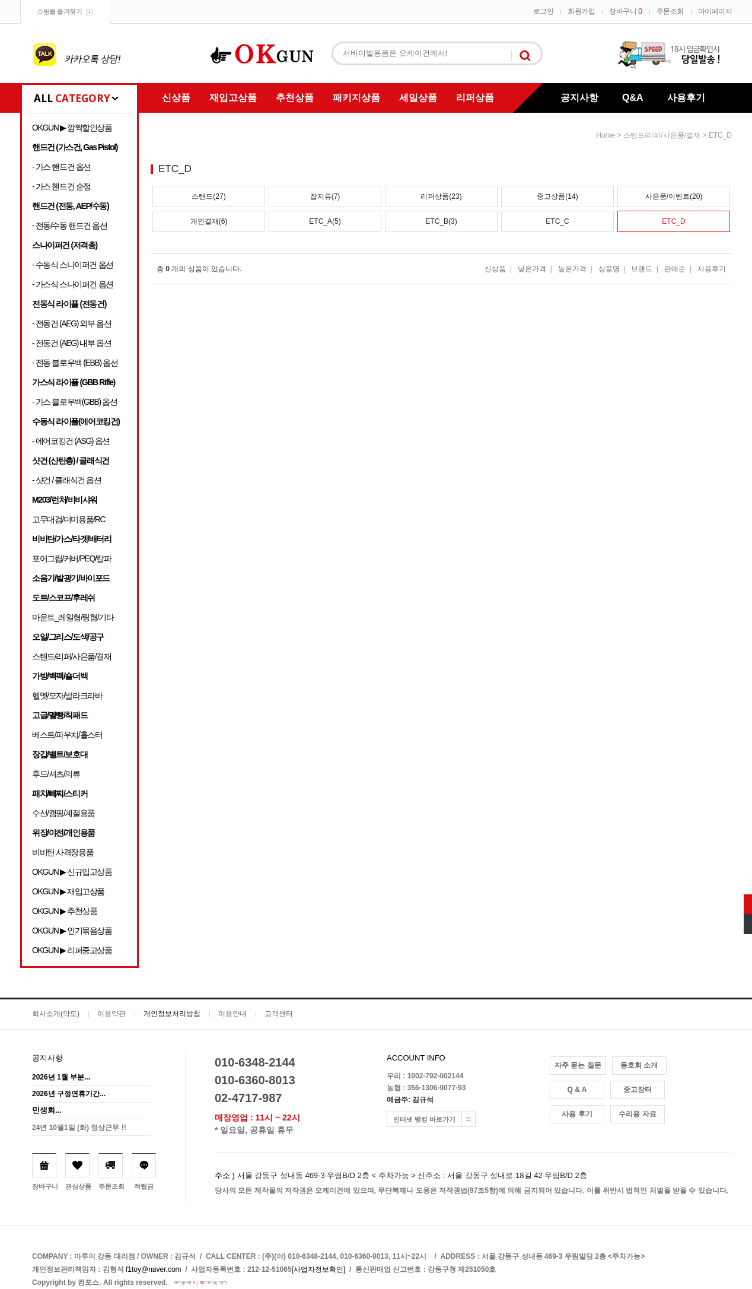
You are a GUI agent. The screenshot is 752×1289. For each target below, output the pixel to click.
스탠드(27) (208, 196)
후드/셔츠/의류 (56, 774)
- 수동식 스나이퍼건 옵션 (72, 264)
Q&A (632, 98)
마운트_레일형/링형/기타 (72, 617)
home (605, 135)
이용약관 (111, 1013)
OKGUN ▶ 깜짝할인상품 (72, 127)
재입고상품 (233, 98)
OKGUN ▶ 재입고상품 (68, 891)
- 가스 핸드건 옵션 (61, 167)
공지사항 (579, 98)
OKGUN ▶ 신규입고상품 (72, 872)
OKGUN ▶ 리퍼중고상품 (72, 950)
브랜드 (641, 269)
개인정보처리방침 (172, 1013)
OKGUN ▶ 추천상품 (64, 911)
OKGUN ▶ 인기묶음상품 (72, 930)
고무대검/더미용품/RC (68, 519)
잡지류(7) (325, 196)
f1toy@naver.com (153, 1269)
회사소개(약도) (55, 1013)
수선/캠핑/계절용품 (63, 813)
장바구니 (625, 11)
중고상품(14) (557, 196)
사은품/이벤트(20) (674, 196)
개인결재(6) (209, 221)
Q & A (577, 1089)
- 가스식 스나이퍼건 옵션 (72, 284)
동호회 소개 (639, 1065)
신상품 (176, 98)
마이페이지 (715, 11)
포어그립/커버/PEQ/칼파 (71, 558)
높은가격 (572, 269)
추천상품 (295, 98)
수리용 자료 (637, 1114)
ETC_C (557, 221)
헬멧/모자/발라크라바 (67, 695)
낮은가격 (532, 269)
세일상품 (418, 98)
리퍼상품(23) (440, 196)
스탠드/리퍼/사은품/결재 (71, 656)
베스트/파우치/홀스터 (67, 734)
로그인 (543, 11)
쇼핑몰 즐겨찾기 (59, 11)
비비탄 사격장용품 (62, 852)
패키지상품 (356, 98)
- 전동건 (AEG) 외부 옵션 (71, 323)
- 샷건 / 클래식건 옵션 (66, 480)
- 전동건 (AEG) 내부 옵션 (71, 343)
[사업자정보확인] (319, 1269)
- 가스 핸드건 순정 (61, 186)
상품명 (609, 269)
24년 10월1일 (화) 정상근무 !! (79, 1127)
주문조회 (670, 11)
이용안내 (232, 1013)
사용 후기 (577, 1114)
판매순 (675, 269)
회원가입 (581, 11)
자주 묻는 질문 (578, 1065)
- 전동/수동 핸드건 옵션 (69, 225)
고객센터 (279, 1013)
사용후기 (686, 98)
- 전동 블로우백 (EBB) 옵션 (74, 362)
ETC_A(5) (324, 221)
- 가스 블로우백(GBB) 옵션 (74, 402)
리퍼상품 (475, 98)
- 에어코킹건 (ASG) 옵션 (71, 441)
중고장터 (637, 1089)
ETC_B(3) (441, 221)
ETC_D (720, 135)
